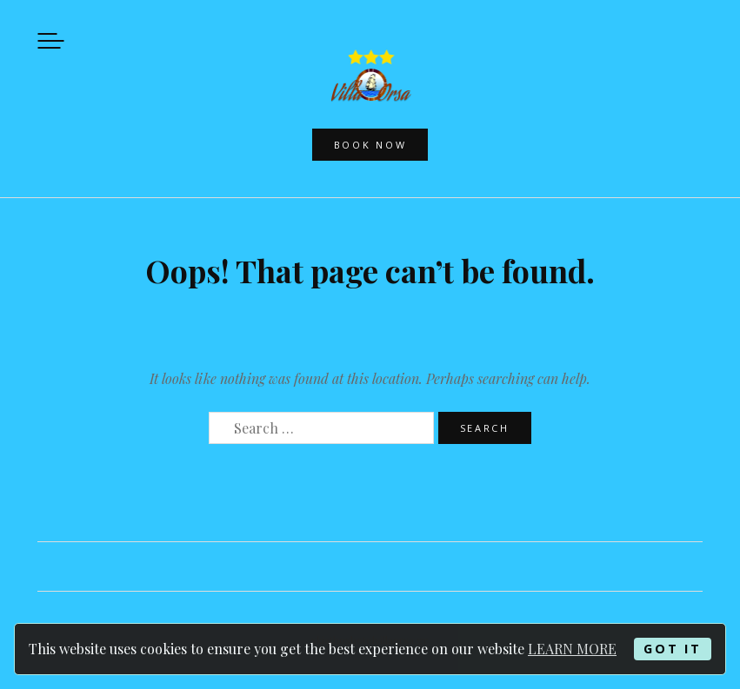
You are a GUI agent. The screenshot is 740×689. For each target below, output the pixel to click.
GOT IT (672, 648)
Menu (50, 40)
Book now (370, 144)
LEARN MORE (572, 648)
